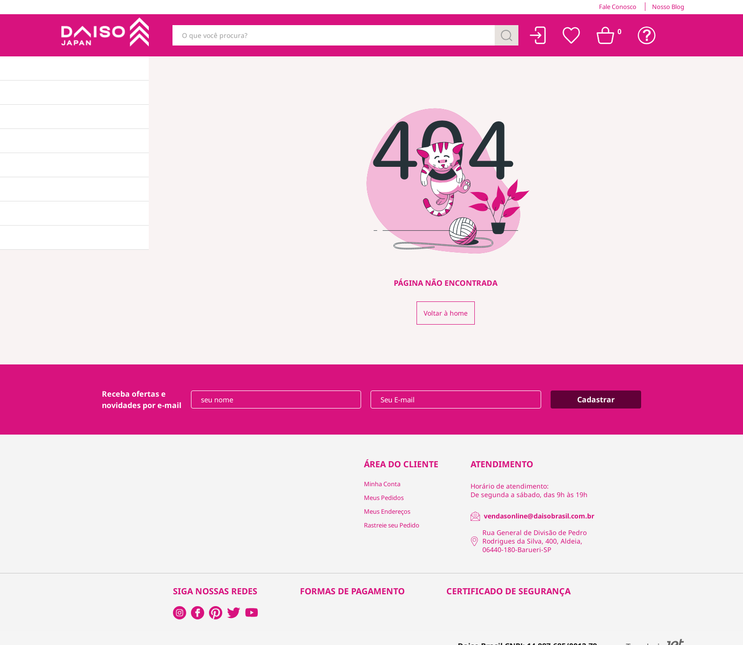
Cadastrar (596, 399)
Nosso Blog (668, 6)
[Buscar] (506, 35)
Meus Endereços (387, 511)
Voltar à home (446, 313)
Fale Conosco (617, 6)
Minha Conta (382, 484)
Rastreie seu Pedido (391, 525)
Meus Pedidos (384, 497)
